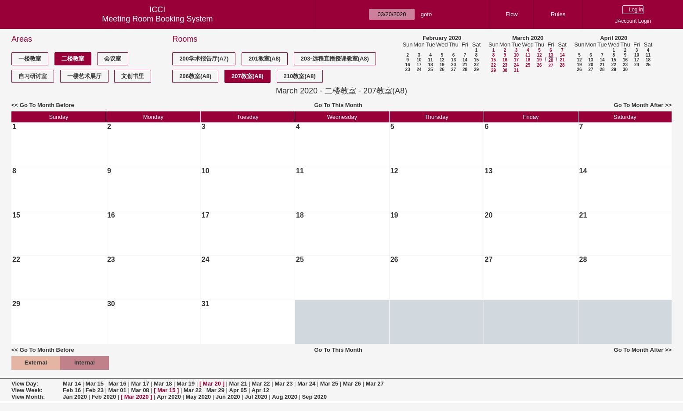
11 (430, 59)
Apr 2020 (169, 396)
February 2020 (442, 38)
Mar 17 (140, 383)
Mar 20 (212, 383)
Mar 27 (374, 383)
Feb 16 (72, 390)
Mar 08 (140, 390)
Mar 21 (238, 383)
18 (430, 64)
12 (442, 59)
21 (465, 64)
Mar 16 (117, 383)
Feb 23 (95, 390)
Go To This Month (338, 105)
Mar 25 (329, 383)
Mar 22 (261, 383)
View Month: (28, 396)
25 (430, 69)
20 (453, 64)
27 (453, 69)
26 (442, 69)
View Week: (27, 390)
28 (465, 69)
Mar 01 (117, 390)
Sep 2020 (314, 396)
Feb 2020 (104, 396)
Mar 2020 (136, 396)
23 (407, 69)
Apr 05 (238, 390)
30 (504, 70)
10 (418, 59)
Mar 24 (306, 383)
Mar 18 (163, 383)
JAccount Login (633, 21)
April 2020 (613, 38)
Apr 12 (260, 390)
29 (476, 69)
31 (516, 70)
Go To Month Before (47, 105)
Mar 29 (215, 390)
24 (418, 69)
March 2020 (527, 38)
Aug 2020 (284, 396)
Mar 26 (352, 383)
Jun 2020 (228, 396)
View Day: (24, 383)
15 (476, 59)
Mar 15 (95, 383)
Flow (511, 14)
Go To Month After (639, 105)
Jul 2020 (256, 396)
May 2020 (198, 396)
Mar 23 (284, 383)
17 (418, 64)
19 (442, 64)
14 (465, 59)
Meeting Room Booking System (157, 18)
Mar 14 (72, 383)
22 (476, 64)
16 (407, 64)
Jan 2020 (75, 396)
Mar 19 (186, 383)
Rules (558, 14)
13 (453, 59)
